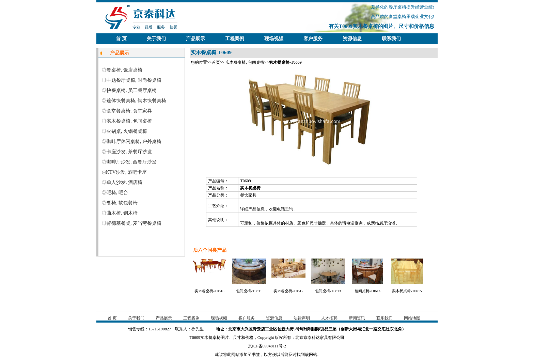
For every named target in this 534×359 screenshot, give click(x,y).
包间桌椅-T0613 (328, 291)
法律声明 (302, 318)
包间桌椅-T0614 (367, 291)
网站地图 (412, 318)
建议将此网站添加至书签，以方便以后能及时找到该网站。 (267, 354)
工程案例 (234, 38)
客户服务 (313, 38)
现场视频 (273, 38)
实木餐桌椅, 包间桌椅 (244, 62)
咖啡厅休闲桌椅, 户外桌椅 (134, 141)
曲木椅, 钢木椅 (122, 213)
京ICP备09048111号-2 (267, 346)
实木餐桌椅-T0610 (209, 291)
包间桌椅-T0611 (249, 291)
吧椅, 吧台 (117, 192)
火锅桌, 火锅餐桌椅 (127, 131)
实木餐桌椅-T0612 (288, 291)
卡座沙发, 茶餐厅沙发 (129, 151)
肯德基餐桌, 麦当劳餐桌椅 (134, 223)
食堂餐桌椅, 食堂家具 (129, 110)
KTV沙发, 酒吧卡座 (126, 172)
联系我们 (391, 38)
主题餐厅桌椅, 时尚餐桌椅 (134, 80)
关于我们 (156, 38)
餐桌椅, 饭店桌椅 (124, 70)
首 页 (121, 38)
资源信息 (352, 38)
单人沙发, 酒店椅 (124, 182)
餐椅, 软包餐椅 (122, 202)
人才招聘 (329, 318)
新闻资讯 (357, 318)
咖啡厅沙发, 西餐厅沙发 (132, 162)
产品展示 (195, 38)
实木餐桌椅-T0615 (407, 291)
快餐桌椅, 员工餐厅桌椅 (132, 90)
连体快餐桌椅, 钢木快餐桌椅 (136, 100)
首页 (216, 62)
